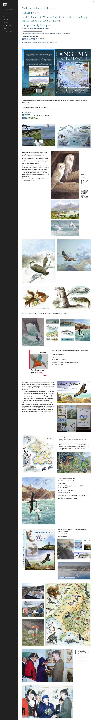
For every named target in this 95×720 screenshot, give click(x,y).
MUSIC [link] (6, 22)
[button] (93, 2)
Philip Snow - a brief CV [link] (8, 31)
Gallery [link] (4, 28)
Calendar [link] (6, 19)
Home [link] (4, 16)
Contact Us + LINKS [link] (8, 25)
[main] (56, 25)
